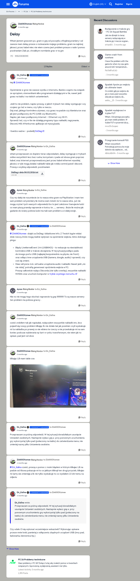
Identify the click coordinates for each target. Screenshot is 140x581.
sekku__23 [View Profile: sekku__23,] (109, 100)
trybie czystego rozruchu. (62, 273)
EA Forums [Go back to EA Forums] (10, 11)
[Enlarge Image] (48, 385)
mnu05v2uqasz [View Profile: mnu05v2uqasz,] (111, 126)
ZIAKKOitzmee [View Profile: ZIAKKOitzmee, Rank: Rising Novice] (25, 24)
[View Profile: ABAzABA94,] (100, 142)
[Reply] (82, 56)
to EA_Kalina (49, 146)
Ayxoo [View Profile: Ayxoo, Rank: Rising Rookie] (19, 190)
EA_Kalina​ (16, 467)
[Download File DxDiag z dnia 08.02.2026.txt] (42, 174)
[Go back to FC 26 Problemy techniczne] (52, 559)
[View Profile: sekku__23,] (100, 86)
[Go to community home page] (20, 4)
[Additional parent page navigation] (19, 11)
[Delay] (33, 78)
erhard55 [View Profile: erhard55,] (109, 44)
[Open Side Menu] (8, 4)
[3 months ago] (119, 44)
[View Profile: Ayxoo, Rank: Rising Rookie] (12, 192)
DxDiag (38, 131)
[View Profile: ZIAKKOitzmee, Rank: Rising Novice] (13, 25)
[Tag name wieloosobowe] (21, 55)
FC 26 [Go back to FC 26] (26, 11)
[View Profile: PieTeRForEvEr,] (100, 57)
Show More (12, 549)
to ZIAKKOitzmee (57, 226)
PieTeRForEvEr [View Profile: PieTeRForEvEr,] (111, 70)
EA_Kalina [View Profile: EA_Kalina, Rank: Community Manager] (21, 75)
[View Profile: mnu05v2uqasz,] (100, 112)
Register (119, 4)
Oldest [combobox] (85, 66)
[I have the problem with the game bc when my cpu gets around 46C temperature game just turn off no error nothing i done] (117, 64)
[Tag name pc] (12, 55)
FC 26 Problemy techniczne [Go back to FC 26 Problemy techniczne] (41, 11)
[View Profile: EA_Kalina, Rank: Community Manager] (12, 76)
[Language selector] (97, 4)
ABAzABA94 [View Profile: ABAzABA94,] (110, 153)
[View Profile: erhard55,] (100, 31)
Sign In (129, 4)
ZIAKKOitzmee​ (23, 82)
